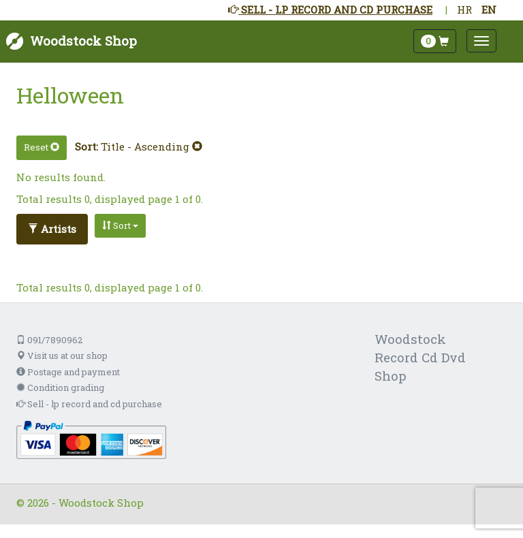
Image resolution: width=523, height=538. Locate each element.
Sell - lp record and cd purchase (89, 404)
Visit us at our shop (62, 355)
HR (464, 9)
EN (488, 9)
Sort (120, 225)
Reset (41, 147)
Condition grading (60, 387)
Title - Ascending (151, 146)
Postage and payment (68, 372)
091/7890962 (49, 340)
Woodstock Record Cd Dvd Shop (420, 357)
